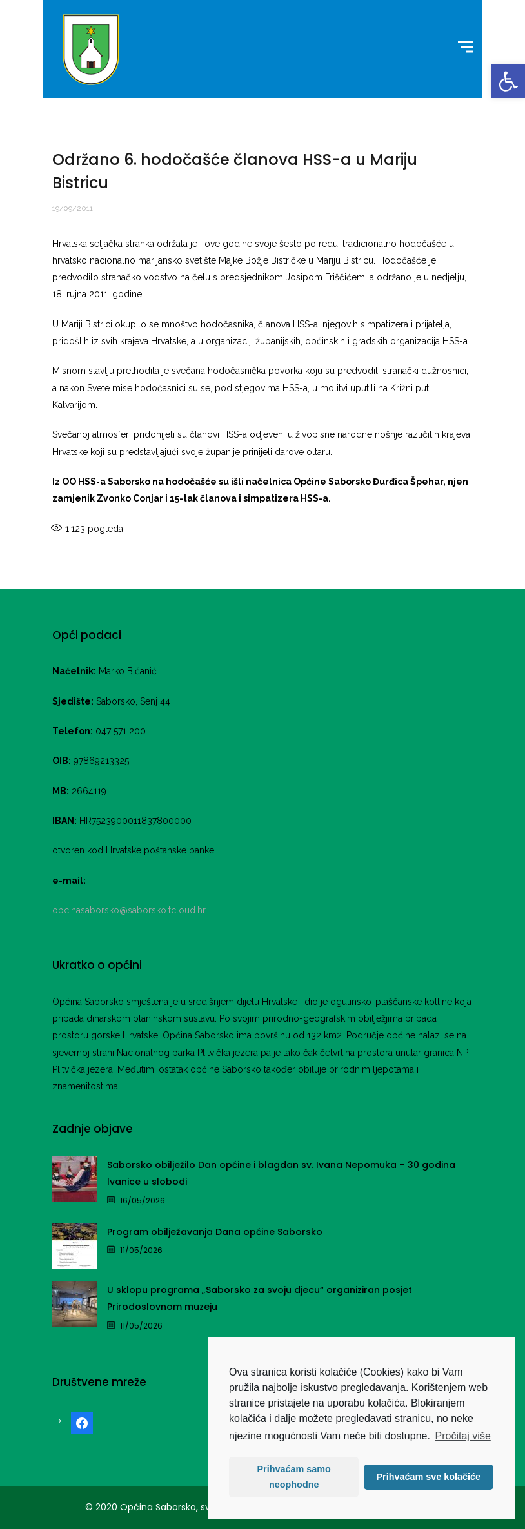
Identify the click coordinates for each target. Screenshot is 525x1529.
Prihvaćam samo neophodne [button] (294, 1477)
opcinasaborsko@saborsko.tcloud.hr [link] (129, 910)
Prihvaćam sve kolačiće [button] (428, 1477)
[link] (508, 81)
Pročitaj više (463, 1435)
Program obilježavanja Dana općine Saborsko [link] (214, 1231)
